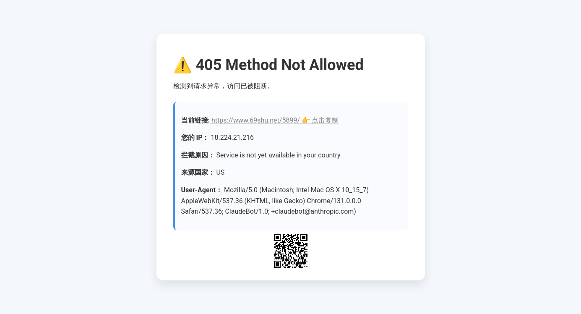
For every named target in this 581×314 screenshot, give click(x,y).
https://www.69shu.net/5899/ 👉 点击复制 (274, 120)
